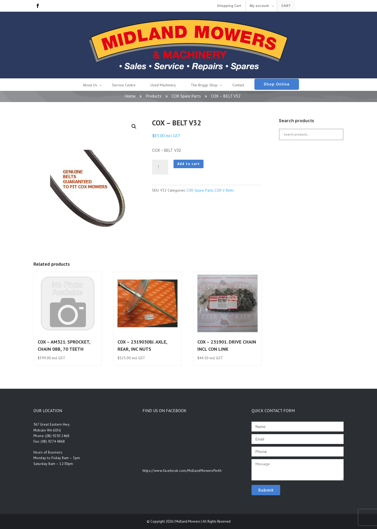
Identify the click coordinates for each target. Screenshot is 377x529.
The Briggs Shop (204, 85)
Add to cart (188, 163)
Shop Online (277, 84)
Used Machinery (163, 85)
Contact (238, 85)
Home (130, 96)
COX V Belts (224, 190)
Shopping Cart (229, 6)
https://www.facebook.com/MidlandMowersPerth (182, 470)
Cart (286, 6)
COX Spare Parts (186, 96)
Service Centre (124, 85)
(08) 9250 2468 (57, 436)
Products (154, 96)
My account (259, 6)
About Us (90, 85)
